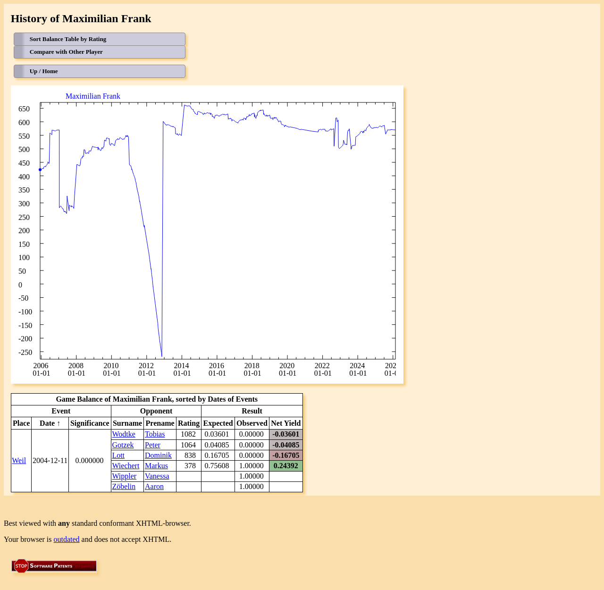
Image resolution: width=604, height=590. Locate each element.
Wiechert (125, 466)
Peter (152, 445)
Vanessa (157, 476)
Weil (19, 460)
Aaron (154, 486)
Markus (156, 466)
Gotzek (123, 445)
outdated (67, 539)
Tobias (155, 434)
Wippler (124, 476)
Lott (118, 455)
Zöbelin (123, 486)
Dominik (158, 455)
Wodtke (123, 434)
